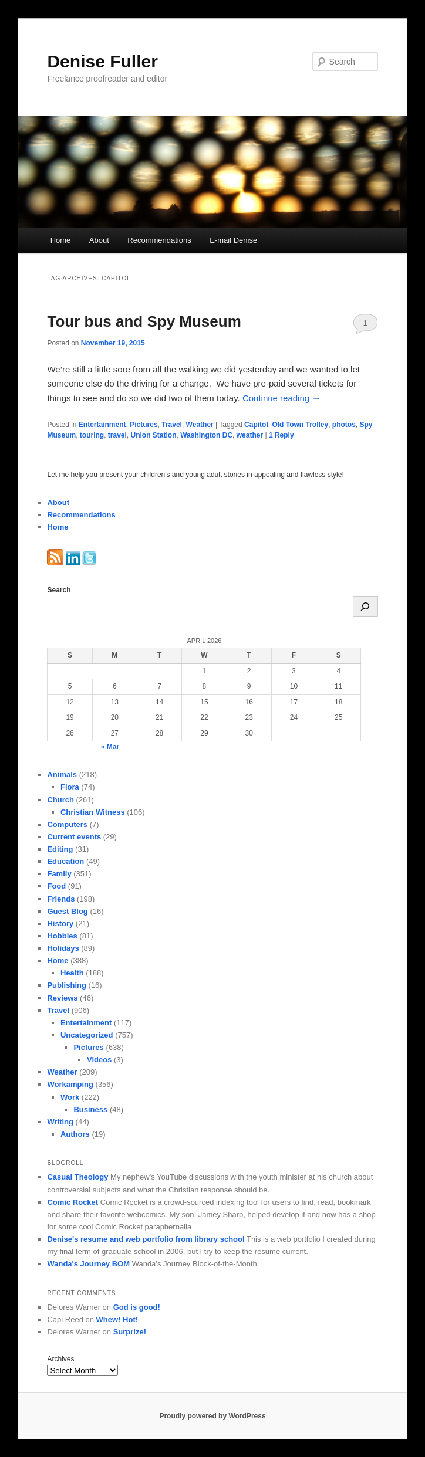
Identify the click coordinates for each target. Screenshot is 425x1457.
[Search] (365, 606)
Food (56, 886)
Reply (281, 435)
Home (60, 240)
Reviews (62, 998)
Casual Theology (77, 1177)
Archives (60, 1359)
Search (58, 590)
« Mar (110, 747)
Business (90, 1109)
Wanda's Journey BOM (88, 1263)
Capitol (256, 425)
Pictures (143, 425)
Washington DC (206, 435)
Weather (200, 425)
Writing (60, 1121)
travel (117, 435)
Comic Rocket (72, 1202)
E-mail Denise (233, 240)
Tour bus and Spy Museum (144, 321)
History (60, 923)
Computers (67, 824)
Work (69, 1097)
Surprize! (129, 1331)
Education (65, 861)
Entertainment (102, 425)
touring (92, 435)
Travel (171, 425)
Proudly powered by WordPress (212, 1416)
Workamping (70, 1084)
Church (60, 799)
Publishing (66, 985)
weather (250, 435)
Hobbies (62, 935)
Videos (99, 1059)
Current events (74, 836)
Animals (62, 774)
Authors (75, 1134)
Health (72, 972)
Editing (60, 849)
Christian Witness (92, 812)
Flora (69, 786)
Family (59, 873)
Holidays (63, 948)
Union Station (154, 435)
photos (344, 425)
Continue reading (281, 398)
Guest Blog (67, 911)
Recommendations (159, 240)
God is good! (136, 1307)
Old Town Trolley (300, 425)
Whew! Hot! (117, 1319)
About (99, 240)
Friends (61, 898)
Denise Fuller (102, 61)
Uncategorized (86, 1035)
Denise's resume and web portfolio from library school (145, 1239)
